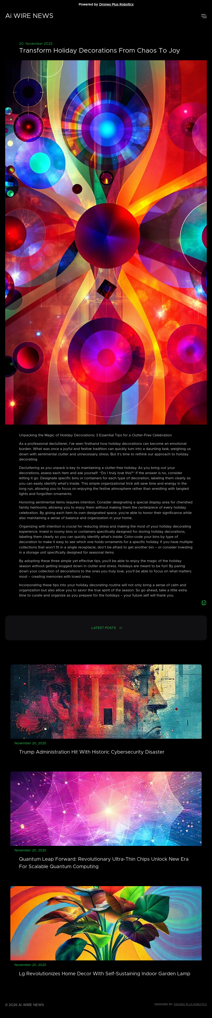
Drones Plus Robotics (116, 4)
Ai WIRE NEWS (29, 16)
